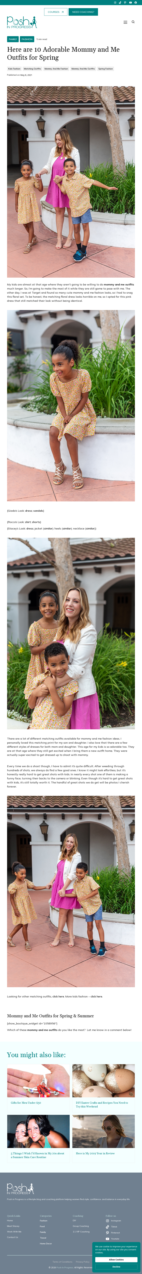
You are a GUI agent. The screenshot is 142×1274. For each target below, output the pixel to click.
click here (58, 996)
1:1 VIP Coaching (81, 1231)
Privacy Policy (82, 1261)
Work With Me (14, 1231)
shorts (36, 522)
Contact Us (12, 1237)
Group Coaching (81, 1226)
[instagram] (115, 2)
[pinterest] (125, 2)
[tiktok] (120, 2)
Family (43, 1232)
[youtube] (130, 2)
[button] (125, 22)
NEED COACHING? (83, 11)
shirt (28, 522)
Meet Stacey (13, 1226)
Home (10, 1220)
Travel (43, 1237)
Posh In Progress (65, 1267)
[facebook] (135, 2)
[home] (22, 22)
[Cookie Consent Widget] (116, 1257)
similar (48, 528)
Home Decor (46, 1243)
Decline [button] (116, 1266)
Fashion (43, 1220)
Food (42, 1226)
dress (28, 510)
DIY (74, 1220)
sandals (38, 510)
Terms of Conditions (62, 1261)
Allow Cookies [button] (116, 1259)
